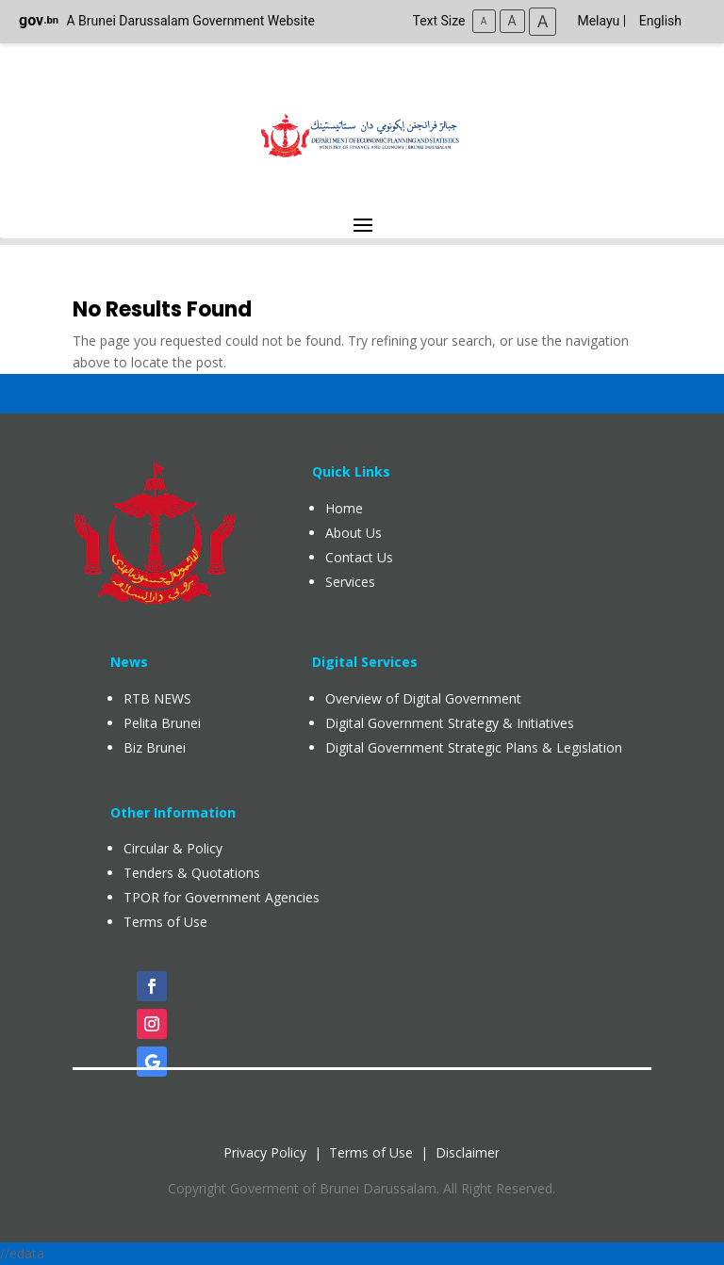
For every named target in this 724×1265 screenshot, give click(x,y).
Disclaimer (468, 1152)
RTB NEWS (157, 698)
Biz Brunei (154, 747)
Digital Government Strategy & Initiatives (449, 723)
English (660, 20)
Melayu (598, 20)
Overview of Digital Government (423, 698)
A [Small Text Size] (484, 21)
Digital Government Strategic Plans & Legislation (473, 747)
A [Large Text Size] (543, 21)
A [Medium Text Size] (512, 20)
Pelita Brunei (162, 723)
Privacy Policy (264, 1152)
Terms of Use (371, 1152)
